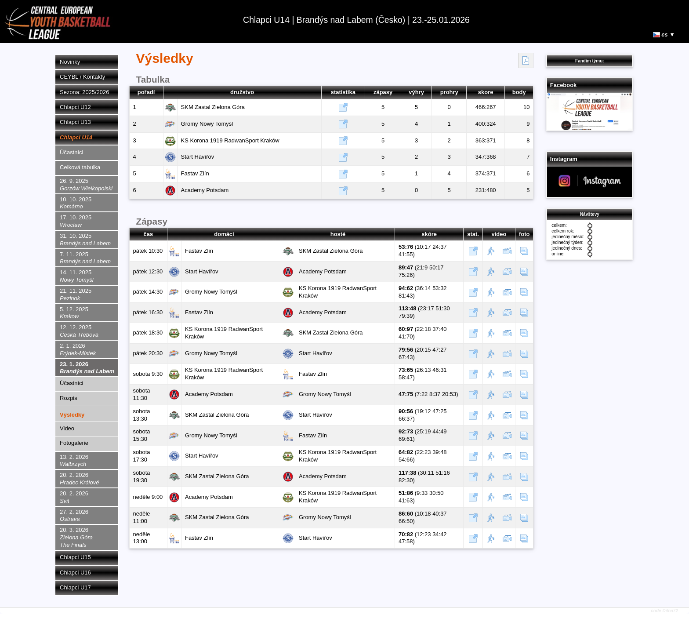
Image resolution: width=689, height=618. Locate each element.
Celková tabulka (80, 167)
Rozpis (68, 398)
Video (67, 428)
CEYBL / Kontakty (82, 76)
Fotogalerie (74, 443)
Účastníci (71, 152)
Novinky (70, 61)
